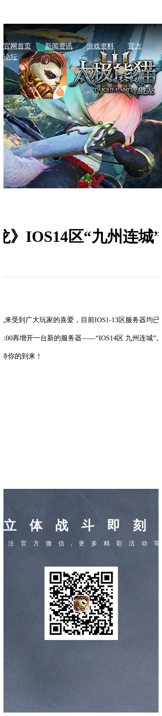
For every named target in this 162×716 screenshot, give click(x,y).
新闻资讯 (59, 46)
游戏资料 (100, 46)
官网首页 (17, 46)
